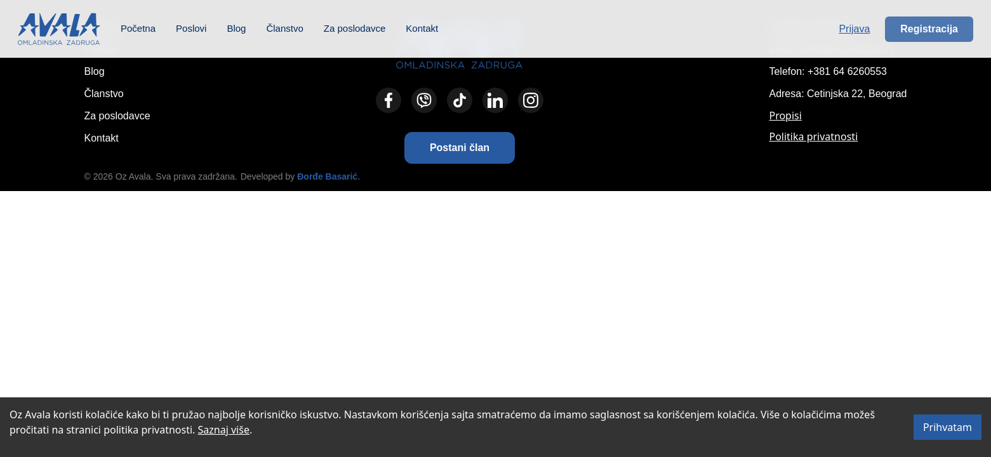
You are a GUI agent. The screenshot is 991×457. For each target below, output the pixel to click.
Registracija (929, 28)
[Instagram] (530, 100)
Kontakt (422, 28)
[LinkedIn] (495, 100)
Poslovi (191, 28)
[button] (459, 148)
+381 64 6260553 (847, 71)
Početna (138, 28)
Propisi (785, 116)
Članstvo (284, 28)
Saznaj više (223, 430)
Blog (236, 28)
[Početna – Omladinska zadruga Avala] (59, 29)
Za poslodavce (355, 28)
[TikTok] (459, 100)
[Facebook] (388, 100)
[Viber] (424, 100)
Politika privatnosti (813, 136)
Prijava (854, 28)
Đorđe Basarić (327, 176)
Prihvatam (947, 427)
